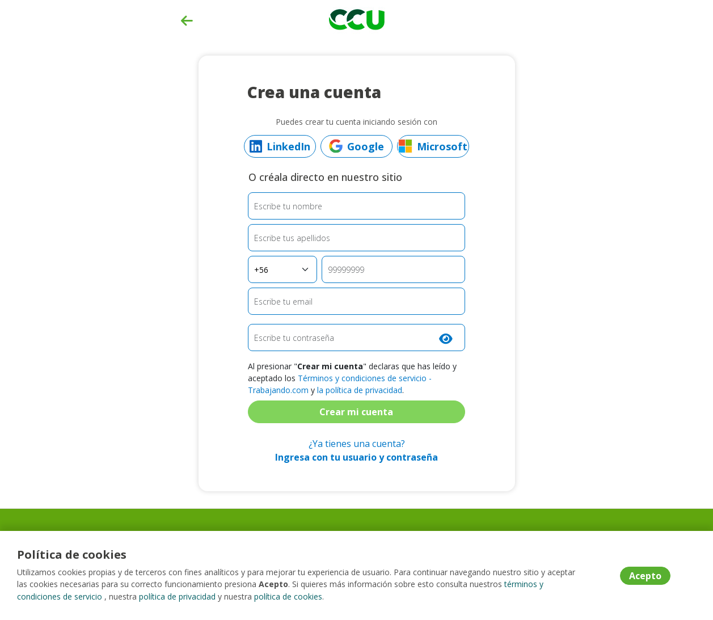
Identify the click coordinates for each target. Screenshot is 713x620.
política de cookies (288, 597)
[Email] (357, 301)
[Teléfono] (393, 269)
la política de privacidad (359, 390)
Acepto (645, 576)
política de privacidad (177, 597)
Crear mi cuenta (356, 412)
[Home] (356, 18)
